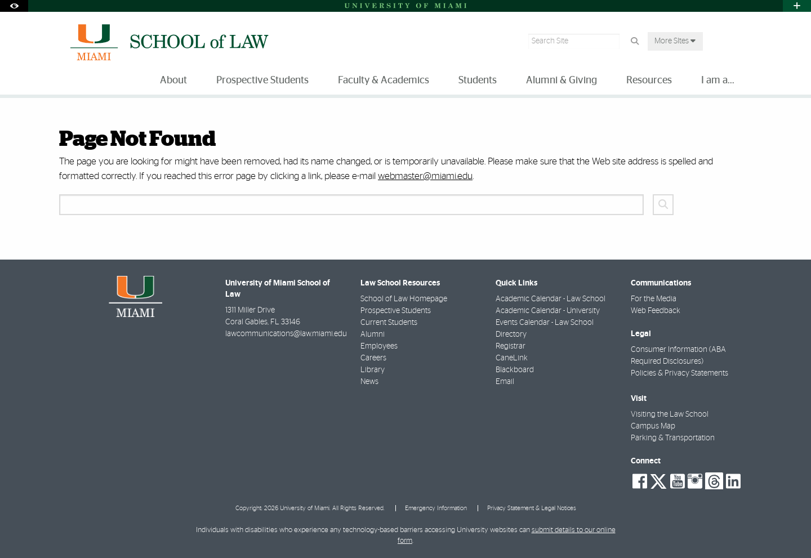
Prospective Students (395, 311)
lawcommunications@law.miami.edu (286, 334)
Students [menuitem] (477, 80)
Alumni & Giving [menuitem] (561, 80)
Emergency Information (436, 508)
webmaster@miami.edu (425, 176)
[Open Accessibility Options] (14, 6)
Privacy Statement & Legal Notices (531, 508)
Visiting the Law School (669, 414)
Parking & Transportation (673, 438)
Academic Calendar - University (548, 311)
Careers (373, 358)
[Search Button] (634, 41)
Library (372, 370)
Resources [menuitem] (649, 80)
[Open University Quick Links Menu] (797, 6)
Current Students (388, 323)
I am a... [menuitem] (717, 80)
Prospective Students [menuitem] (262, 80)
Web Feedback (655, 311)
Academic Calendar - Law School (550, 299)
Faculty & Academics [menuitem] (383, 80)
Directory (511, 334)
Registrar (510, 346)
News (369, 382)
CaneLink (512, 358)
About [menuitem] (173, 80)
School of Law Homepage (403, 299)
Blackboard (515, 370)
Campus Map (653, 426)
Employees (379, 346)
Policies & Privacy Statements (679, 373)
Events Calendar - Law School (545, 323)
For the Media (653, 299)
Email (505, 382)
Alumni (372, 334)
